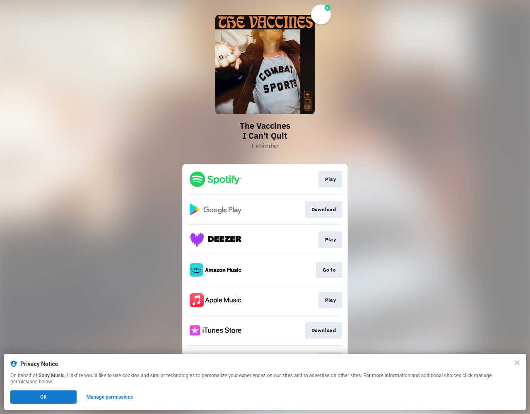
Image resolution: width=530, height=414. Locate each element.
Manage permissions (110, 397)
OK (43, 397)
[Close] (517, 362)
